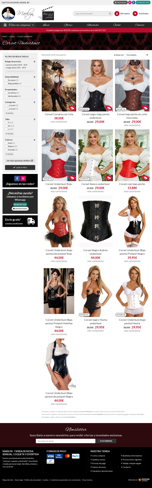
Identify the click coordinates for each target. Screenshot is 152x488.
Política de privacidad (32, 480)
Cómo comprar (98, 455)
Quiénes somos (98, 459)
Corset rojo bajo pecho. (132, 183)
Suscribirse (106, 441)
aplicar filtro (21, 167)
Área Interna (87, 480)
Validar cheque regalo (132, 463)
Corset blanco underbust (95, 183)
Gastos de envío (99, 467)
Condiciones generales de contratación (65, 480)
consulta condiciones (14, 223)
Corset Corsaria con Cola (59, 114)
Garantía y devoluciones (102, 471)
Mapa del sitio (8, 480)
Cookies (45, 480)
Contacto (127, 467)
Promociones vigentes (132, 459)
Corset (125, 414)
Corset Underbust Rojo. (59, 183)
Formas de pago (99, 463)
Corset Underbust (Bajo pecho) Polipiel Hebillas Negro (59, 323)
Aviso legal (19, 480)
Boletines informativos (132, 455)
